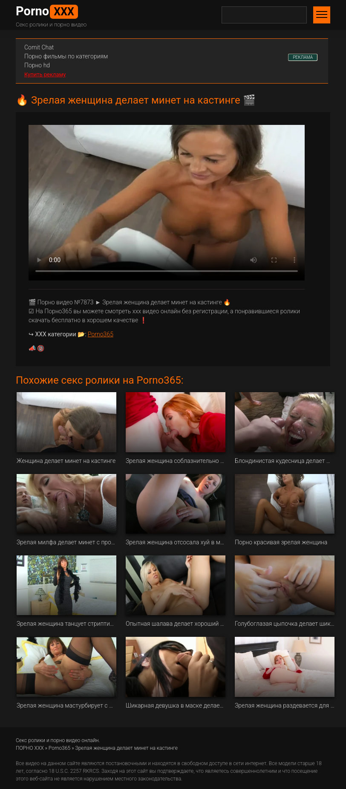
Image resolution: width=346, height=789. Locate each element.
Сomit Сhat (39, 47)
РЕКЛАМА (303, 57)
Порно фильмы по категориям (66, 56)
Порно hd (37, 65)
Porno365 (100, 334)
